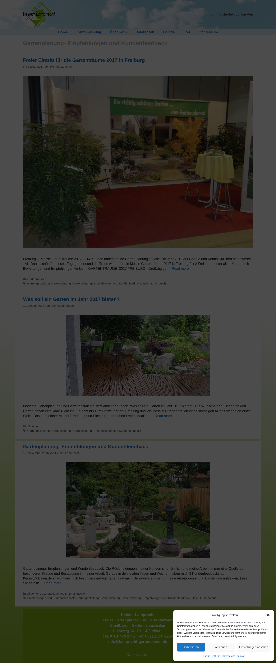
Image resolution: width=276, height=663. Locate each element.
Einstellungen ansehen (253, 647)
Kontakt (241, 656)
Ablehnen (221, 647)
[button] (268, 615)
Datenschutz (228, 656)
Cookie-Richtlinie (211, 656)
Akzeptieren (191, 647)
